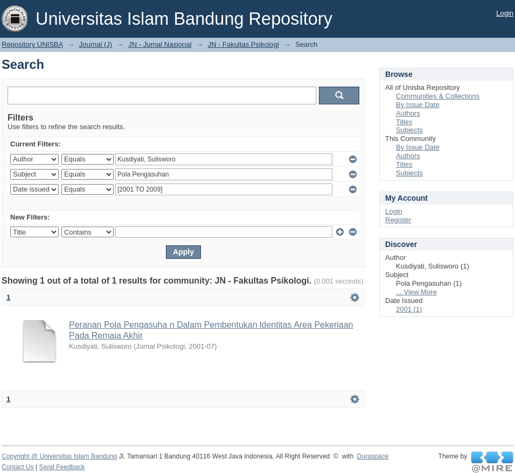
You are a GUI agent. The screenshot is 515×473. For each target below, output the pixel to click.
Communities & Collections (437, 96)
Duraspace (372, 456)
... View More (416, 292)
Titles (404, 122)
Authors (408, 113)
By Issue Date (418, 105)
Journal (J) (95, 44)
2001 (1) (409, 309)
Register (398, 220)
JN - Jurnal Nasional (159, 44)
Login (504, 13)
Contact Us (18, 467)
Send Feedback (62, 467)
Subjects (409, 130)
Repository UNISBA (32, 44)
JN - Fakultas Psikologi (243, 44)
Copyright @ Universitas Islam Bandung (59, 456)
